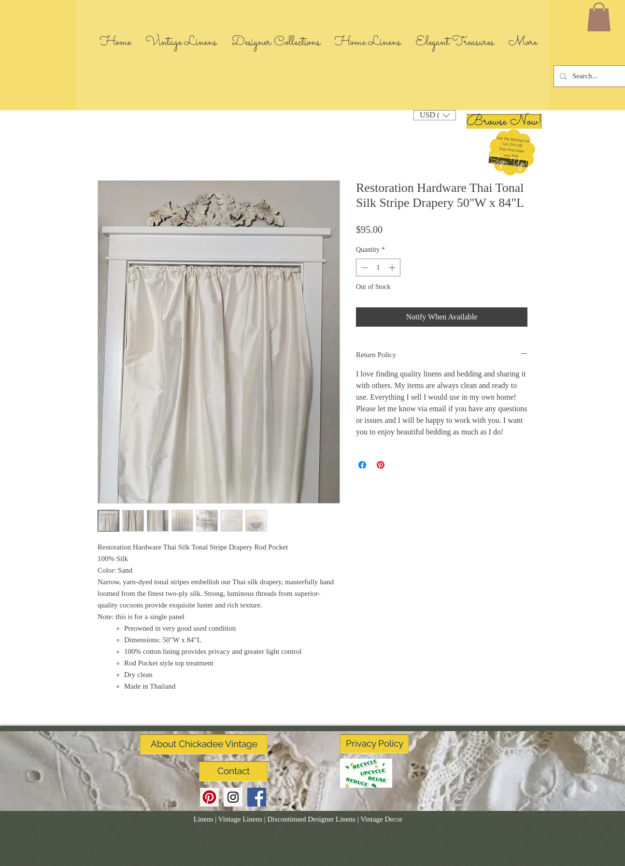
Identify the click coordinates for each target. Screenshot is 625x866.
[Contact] (233, 771)
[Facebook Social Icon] (256, 797)
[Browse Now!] (504, 121)
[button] (508, 162)
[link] (599, 16)
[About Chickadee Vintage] (204, 744)
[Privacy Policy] (374, 743)
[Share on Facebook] (362, 465)
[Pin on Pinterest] (380, 465)
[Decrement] (363, 267)
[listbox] (434, 115)
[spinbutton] (378, 267)
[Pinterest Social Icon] (209, 797)
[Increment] (393, 267)
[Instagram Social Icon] (233, 797)
